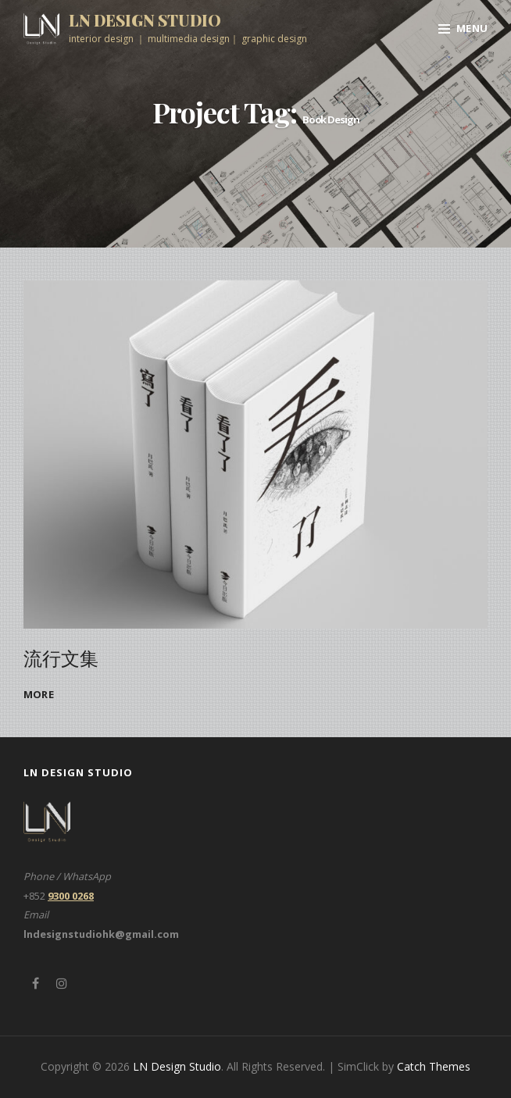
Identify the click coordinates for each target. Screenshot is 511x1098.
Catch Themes (433, 1066)
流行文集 (60, 657)
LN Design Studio (145, 19)
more (38, 694)
